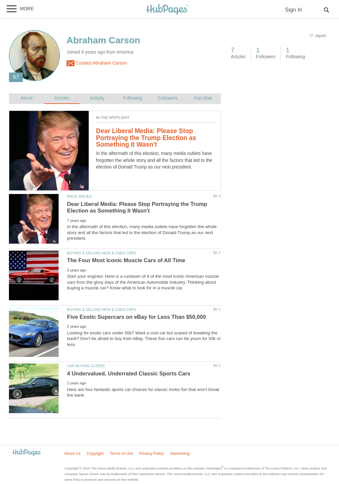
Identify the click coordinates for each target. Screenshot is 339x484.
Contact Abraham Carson (97, 63)
